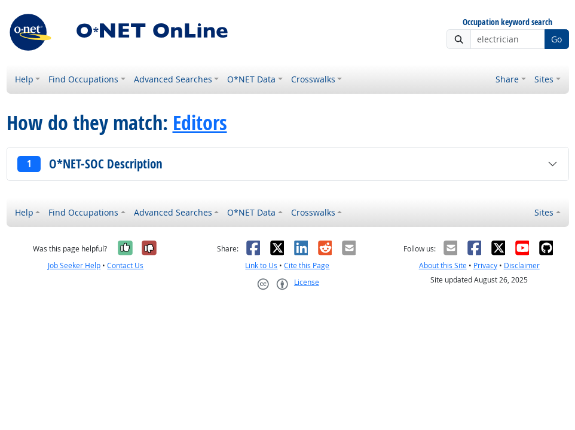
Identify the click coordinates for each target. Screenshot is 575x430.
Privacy (485, 265)
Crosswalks (313, 79)
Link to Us (261, 265)
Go (556, 39)
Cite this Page (306, 265)
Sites (543, 79)
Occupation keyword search (507, 22)
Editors (200, 122)
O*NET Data (251, 79)
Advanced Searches (173, 79)
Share (507, 79)
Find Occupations (83, 79)
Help (24, 79)
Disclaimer (522, 265)
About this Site (443, 265)
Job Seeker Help (74, 265)
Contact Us (125, 265)
